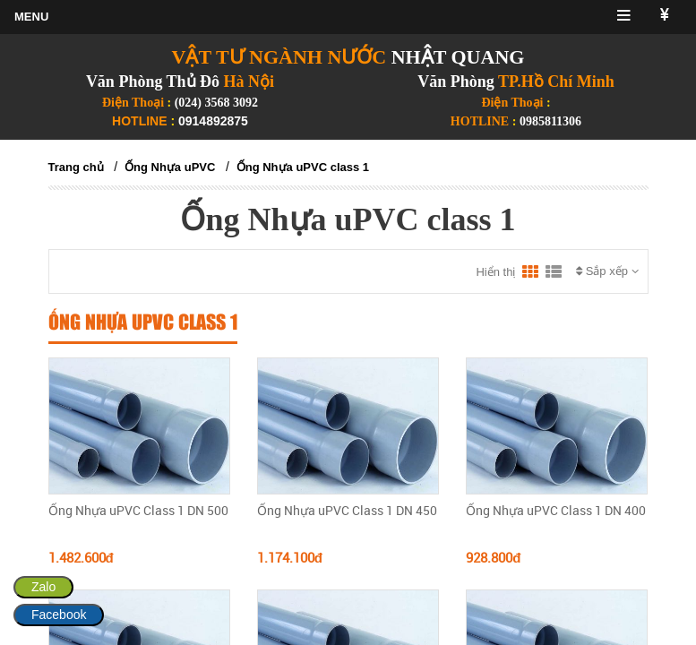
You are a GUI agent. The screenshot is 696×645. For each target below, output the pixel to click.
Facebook (58, 614)
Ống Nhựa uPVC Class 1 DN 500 (138, 510)
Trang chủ (76, 167)
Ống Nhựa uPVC (170, 167)
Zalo (43, 587)
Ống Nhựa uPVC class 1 (302, 167)
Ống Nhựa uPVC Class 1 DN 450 (347, 510)
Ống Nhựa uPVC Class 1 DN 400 (556, 510)
